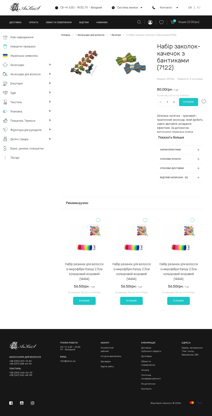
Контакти (146, 388)
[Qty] (167, 102)
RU (198, 7)
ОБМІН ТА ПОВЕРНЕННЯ (59, 22)
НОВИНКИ (101, 22)
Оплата (145, 370)
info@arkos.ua (67, 361)
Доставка (146, 356)
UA (190, 7)
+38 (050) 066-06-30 (20, 372)
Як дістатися (148, 383)
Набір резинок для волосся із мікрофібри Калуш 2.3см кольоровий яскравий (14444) (84, 271)
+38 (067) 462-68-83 (20, 375)
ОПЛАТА (33, 22)
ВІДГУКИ (84, 22)
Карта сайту (107, 366)
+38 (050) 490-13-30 (20, 361)
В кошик (84, 300)
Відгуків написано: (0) (174, 177)
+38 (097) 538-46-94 (20, 364)
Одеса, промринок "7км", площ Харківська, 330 (192, 351)
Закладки (106, 361)
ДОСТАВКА (15, 22)
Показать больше (171, 137)
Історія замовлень (111, 356)
